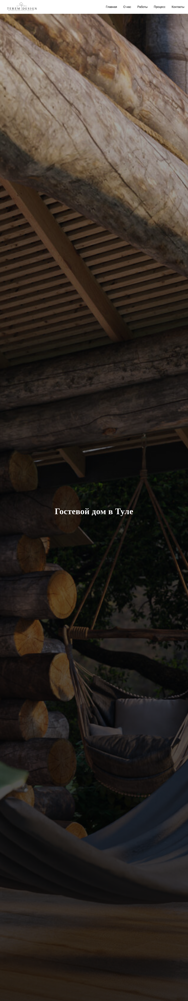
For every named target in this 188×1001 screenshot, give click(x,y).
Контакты (178, 6)
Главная (111, 6)
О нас (127, 6)
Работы (142, 6)
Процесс (159, 6)
